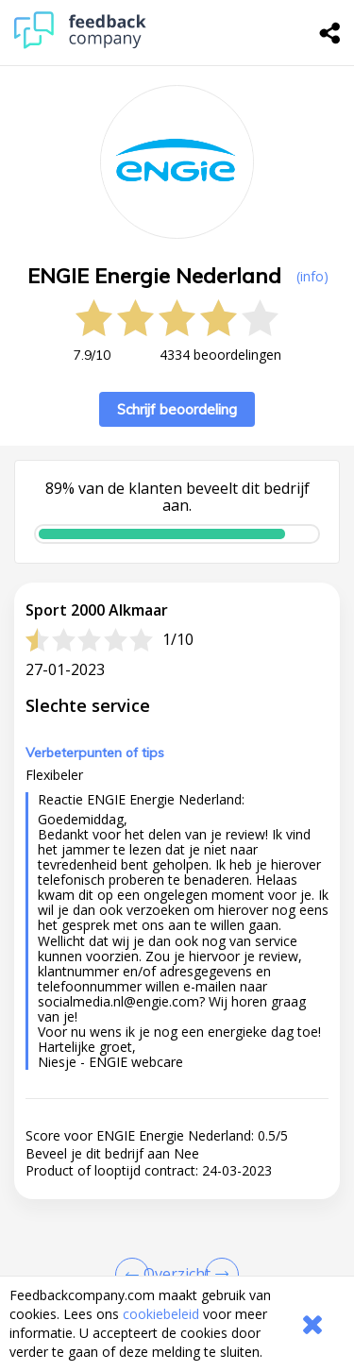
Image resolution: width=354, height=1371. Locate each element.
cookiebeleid (161, 1314)
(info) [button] (312, 276)
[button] (177, 1245)
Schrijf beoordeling (177, 409)
